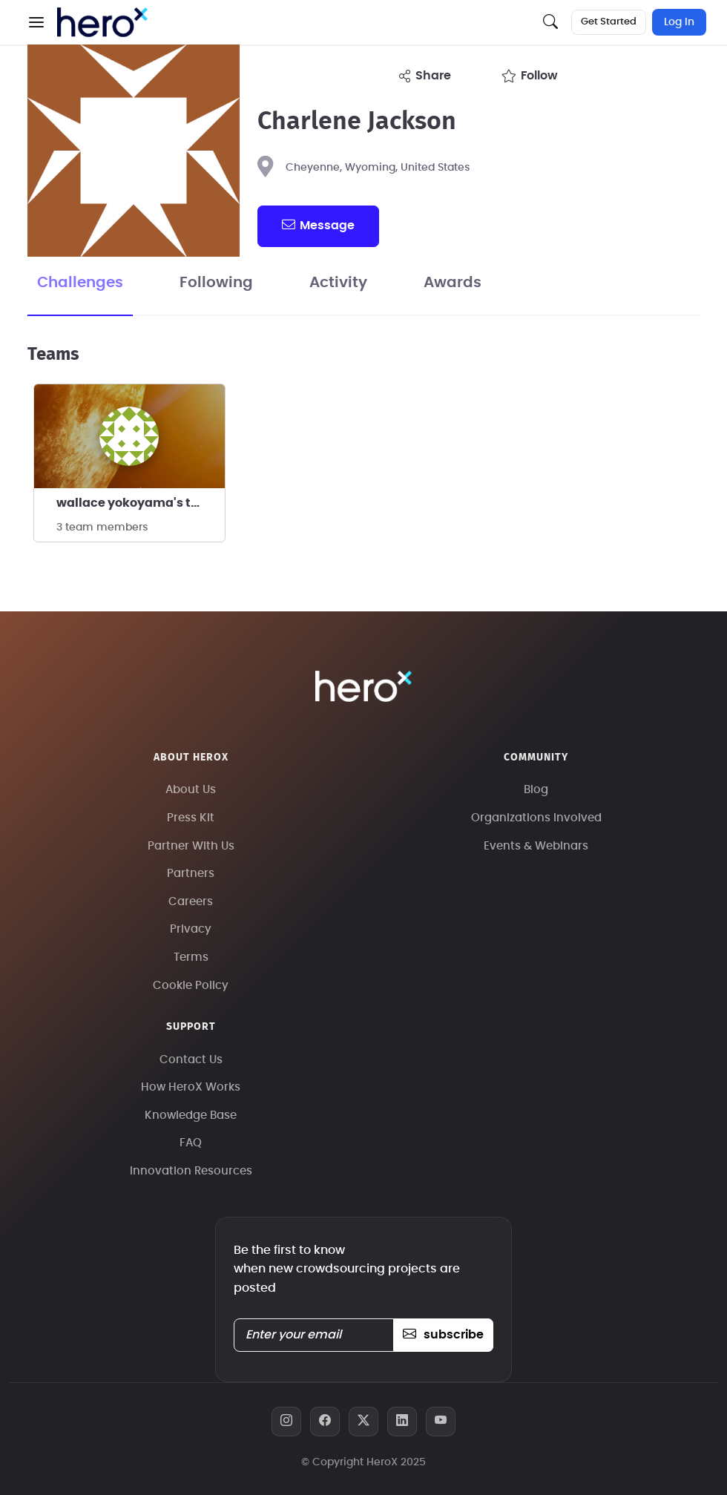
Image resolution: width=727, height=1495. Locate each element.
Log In (679, 22)
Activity (338, 282)
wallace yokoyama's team (137, 503)
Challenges (80, 282)
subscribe (443, 1334)
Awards (452, 282)
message (318, 224)
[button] (36, 22)
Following (216, 282)
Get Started (608, 22)
